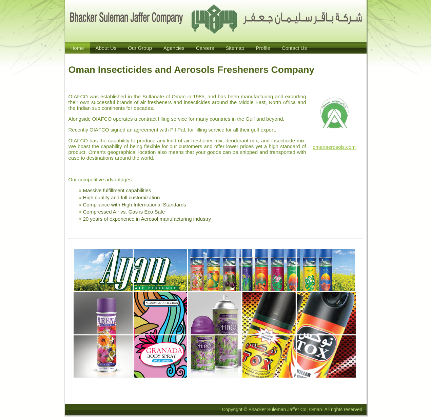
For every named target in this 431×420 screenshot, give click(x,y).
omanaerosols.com (334, 147)
